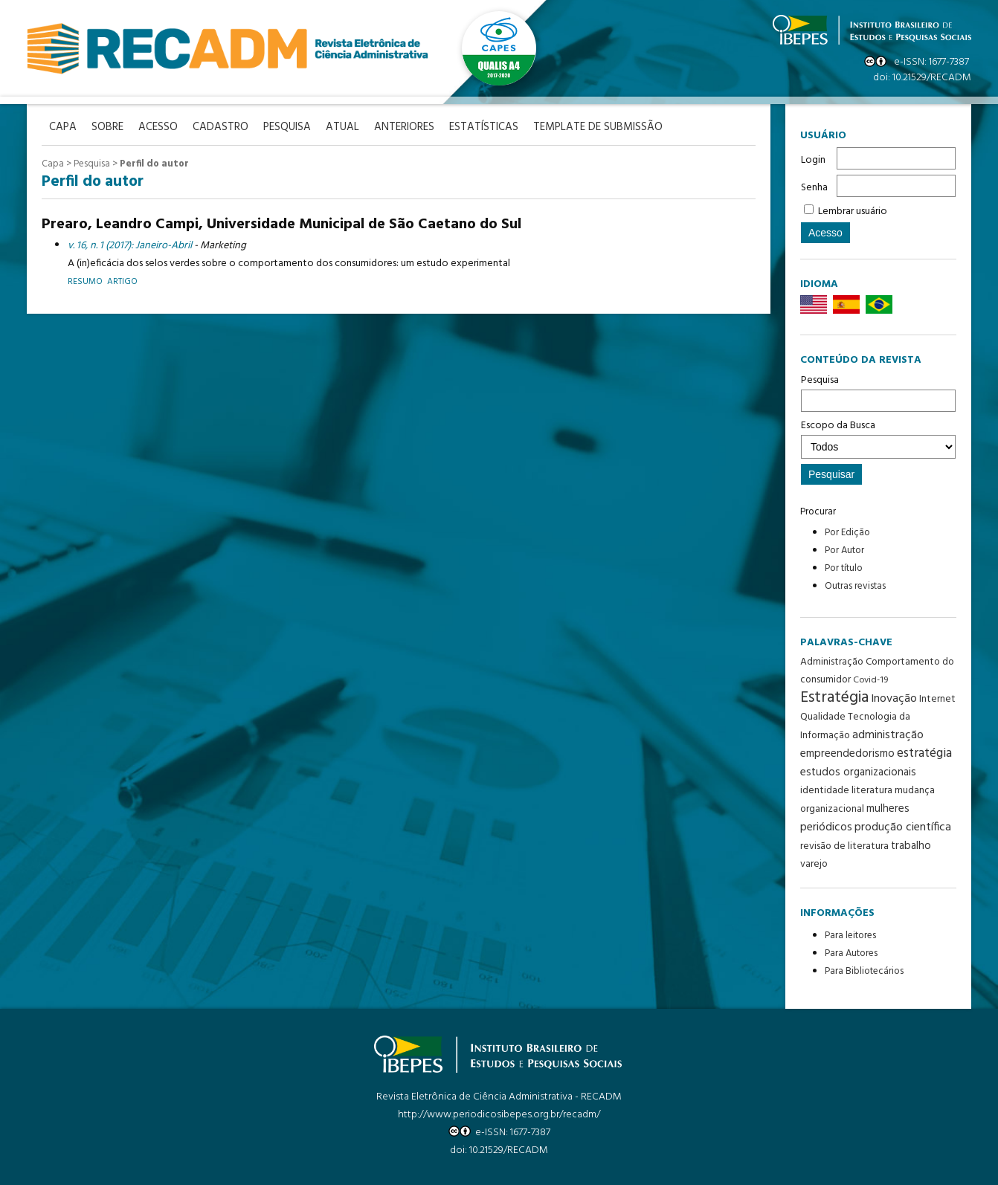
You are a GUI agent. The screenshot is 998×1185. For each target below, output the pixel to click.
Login (813, 160)
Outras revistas (855, 586)
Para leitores (850, 935)
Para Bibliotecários (864, 971)
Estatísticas (483, 127)
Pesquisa (878, 392)
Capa (53, 164)
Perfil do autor (154, 164)
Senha (814, 187)
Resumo (85, 281)
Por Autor (844, 550)
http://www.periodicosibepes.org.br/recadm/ (499, 1114)
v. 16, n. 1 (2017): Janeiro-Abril (130, 245)
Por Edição (847, 532)
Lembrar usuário (852, 211)
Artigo (122, 281)
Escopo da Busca (878, 438)
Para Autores (851, 953)
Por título (844, 568)
